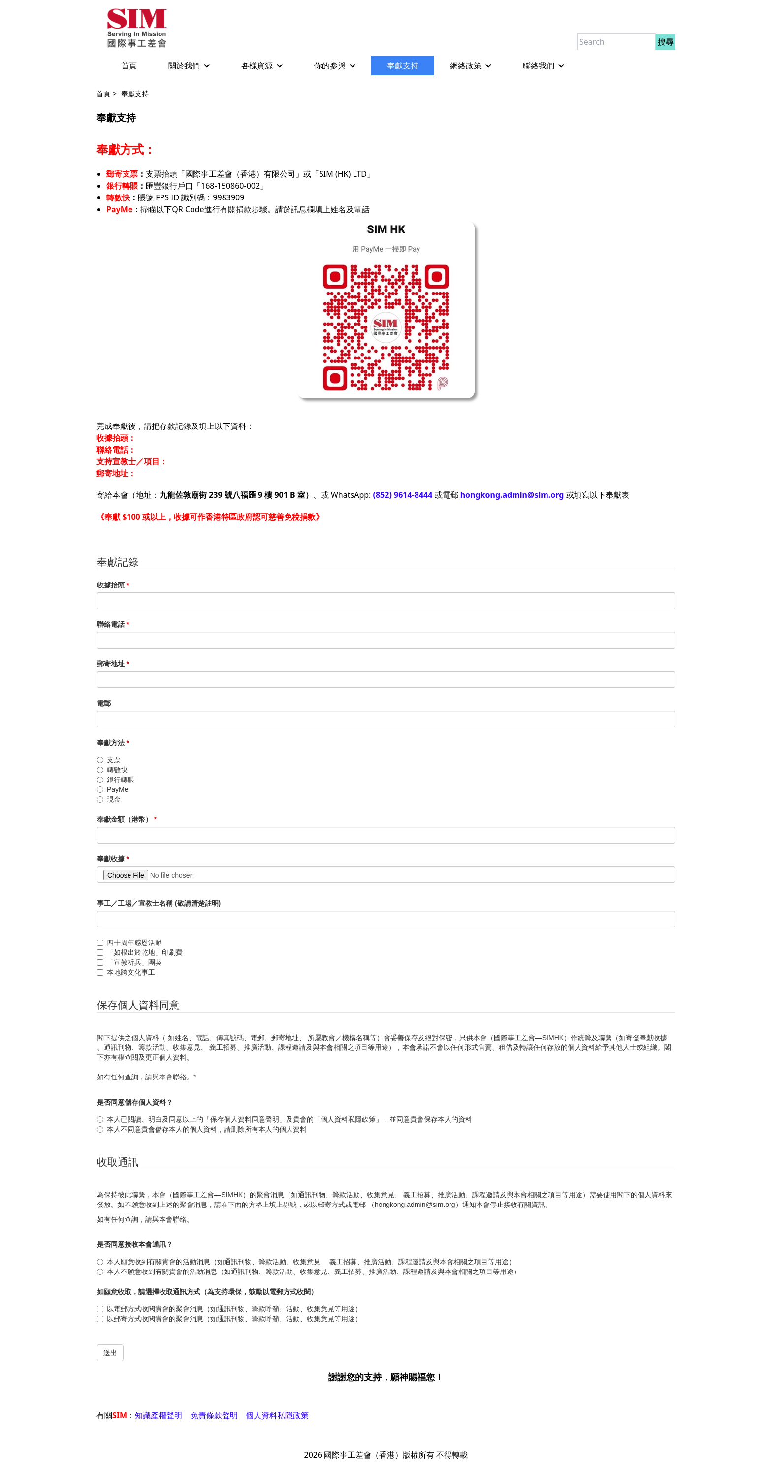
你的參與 (326, 66)
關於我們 (180, 66)
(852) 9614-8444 (403, 495)
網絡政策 (461, 66)
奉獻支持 (394, 66)
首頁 (120, 66)
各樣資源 (253, 66)
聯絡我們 (534, 66)
